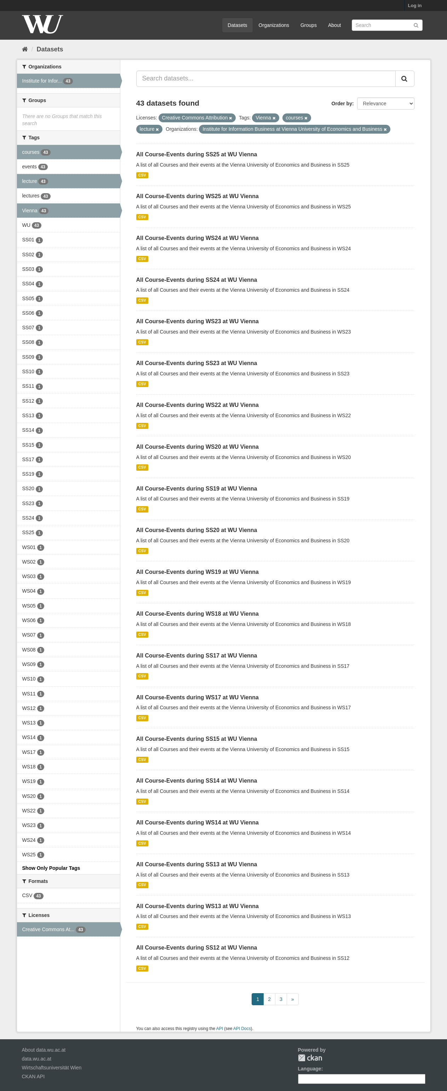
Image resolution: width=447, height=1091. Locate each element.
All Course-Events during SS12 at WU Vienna (196, 948)
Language (309, 1069)
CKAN (310, 1058)
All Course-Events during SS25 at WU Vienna (196, 154)
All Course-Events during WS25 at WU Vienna (197, 196)
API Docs (242, 1028)
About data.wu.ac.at (44, 1050)
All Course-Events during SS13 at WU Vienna (196, 864)
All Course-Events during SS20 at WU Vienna (196, 530)
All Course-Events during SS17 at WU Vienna (196, 656)
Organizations (274, 25)
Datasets (237, 25)
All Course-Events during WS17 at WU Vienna (197, 697)
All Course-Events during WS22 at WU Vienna (197, 405)
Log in (415, 5)
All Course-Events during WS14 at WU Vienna (197, 822)
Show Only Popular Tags (51, 868)
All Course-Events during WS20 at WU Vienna (197, 447)
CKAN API (33, 1076)
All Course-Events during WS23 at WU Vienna (197, 321)
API (219, 1028)
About (334, 25)
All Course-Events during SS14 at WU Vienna (196, 781)
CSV (142, 175)
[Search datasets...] (266, 79)
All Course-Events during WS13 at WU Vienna (197, 906)
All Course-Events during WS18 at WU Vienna (197, 614)
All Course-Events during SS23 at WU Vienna (196, 363)
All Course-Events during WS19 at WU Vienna (197, 572)
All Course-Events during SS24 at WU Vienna (196, 280)
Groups (308, 25)
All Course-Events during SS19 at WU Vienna (196, 489)
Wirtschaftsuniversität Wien (52, 1067)
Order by (342, 103)
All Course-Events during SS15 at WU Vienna (196, 739)
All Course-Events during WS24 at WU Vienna (197, 238)
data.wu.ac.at (36, 1059)
